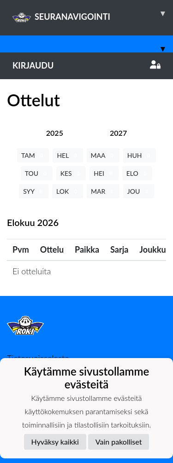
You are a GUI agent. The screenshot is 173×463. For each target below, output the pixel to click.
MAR (103, 191)
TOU (36, 173)
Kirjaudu (86, 65)
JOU (138, 191)
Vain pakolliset (118, 441)
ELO (137, 173)
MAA (103, 155)
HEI (104, 173)
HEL (67, 155)
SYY (33, 191)
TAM (33, 155)
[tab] (55, 133)
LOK (67, 191)
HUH (139, 155)
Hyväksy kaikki (55, 441)
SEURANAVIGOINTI (92, 13)
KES (71, 173)
